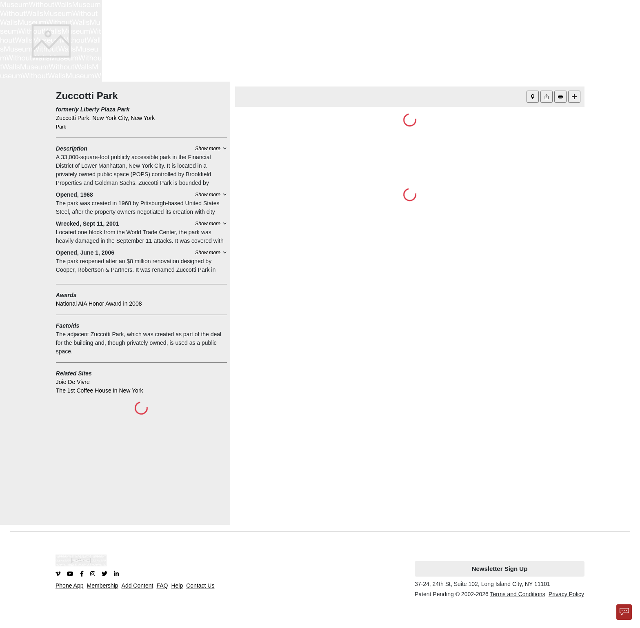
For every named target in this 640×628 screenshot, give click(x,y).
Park (61, 127)
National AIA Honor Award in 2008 (99, 303)
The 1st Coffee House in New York (99, 390)
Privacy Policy (566, 594)
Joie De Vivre (73, 382)
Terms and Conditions (517, 594)
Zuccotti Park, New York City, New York (105, 118)
